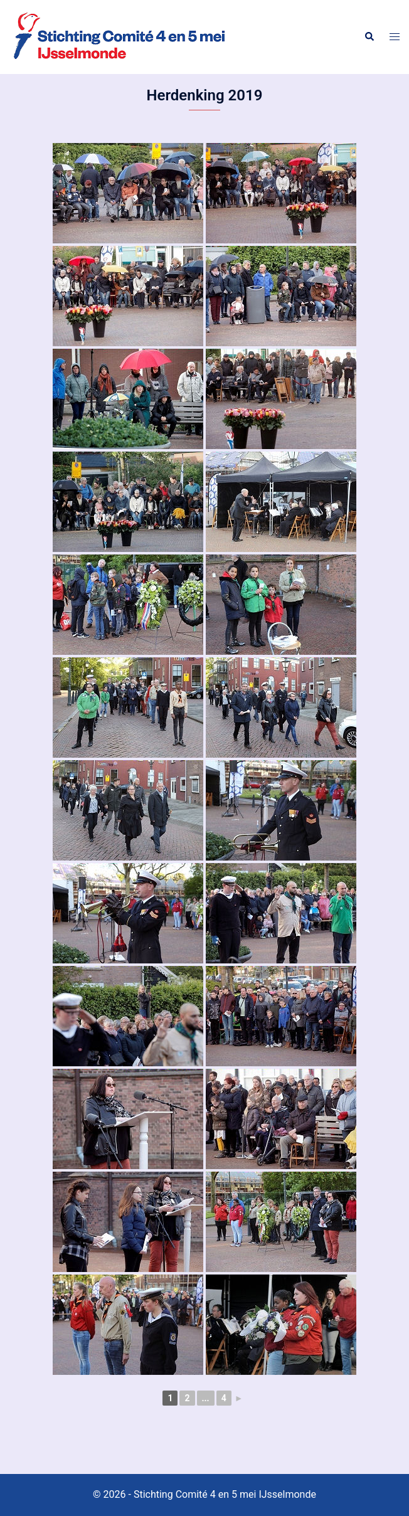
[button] (369, 37)
